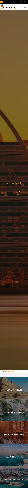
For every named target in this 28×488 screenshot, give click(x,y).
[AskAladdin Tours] (8, 7)
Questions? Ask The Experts (14, 191)
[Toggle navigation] (25, 6)
